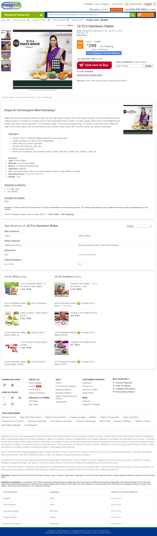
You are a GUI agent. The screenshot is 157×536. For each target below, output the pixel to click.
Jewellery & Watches (37, 421)
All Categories (30, 425)
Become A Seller (89, 389)
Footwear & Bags (77, 417)
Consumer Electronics (86, 421)
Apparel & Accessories (55, 417)
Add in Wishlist (116, 31)
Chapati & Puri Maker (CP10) (83, 313)
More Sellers (82, 35)
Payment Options (63, 393)
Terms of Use (92, 531)
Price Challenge (44, 97)
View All (23, 277)
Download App (134, 4)
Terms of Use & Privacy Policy (89, 75)
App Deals (33, 404)
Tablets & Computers (109, 417)
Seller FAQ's (88, 393)
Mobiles (93, 417)
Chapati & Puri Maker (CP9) (83, 342)
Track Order (117, 4)
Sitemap (86, 401)
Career (35, 386)
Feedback (86, 383)
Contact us (87, 386)
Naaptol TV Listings (91, 404)
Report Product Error (25, 97)
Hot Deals (33, 401)
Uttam (70, 25)
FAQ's (58, 383)
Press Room (34, 389)
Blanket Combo (9, 417)
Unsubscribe (61, 402)
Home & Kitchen (130, 417)
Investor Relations (37, 393)
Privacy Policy (104, 531)
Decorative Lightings (11, 425)
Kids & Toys (105, 421)
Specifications (8, 97)
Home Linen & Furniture (13, 421)
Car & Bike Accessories (61, 421)
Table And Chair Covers (31, 417)
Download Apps (11, 379)
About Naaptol (35, 383)
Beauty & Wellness (122, 421)
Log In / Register (101, 4)
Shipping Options (63, 389)
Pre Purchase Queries (66, 386)
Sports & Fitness (142, 421)
